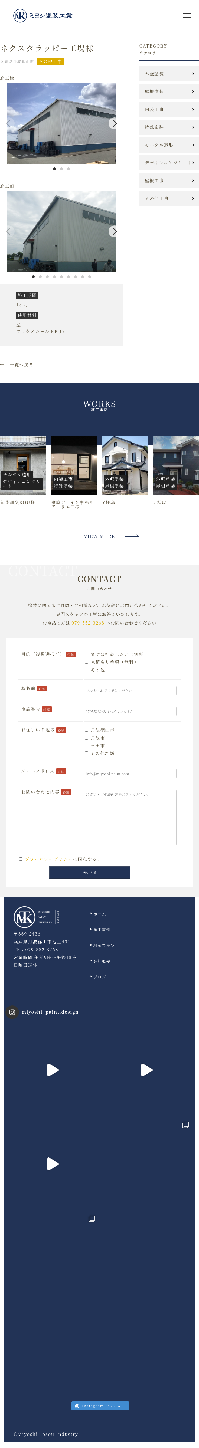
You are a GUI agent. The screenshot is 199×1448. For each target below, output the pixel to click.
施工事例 (100, 930)
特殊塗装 (154, 127)
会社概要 (100, 961)
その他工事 (157, 198)
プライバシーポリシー (49, 859)
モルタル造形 (159, 145)
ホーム (98, 914)
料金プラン (102, 946)
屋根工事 (154, 180)
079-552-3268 (88, 623)
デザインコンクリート (169, 163)
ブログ (98, 977)
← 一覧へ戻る (17, 365)
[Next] (114, 123)
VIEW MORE (99, 536)
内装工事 (154, 109)
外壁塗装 (154, 74)
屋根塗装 (154, 91)
